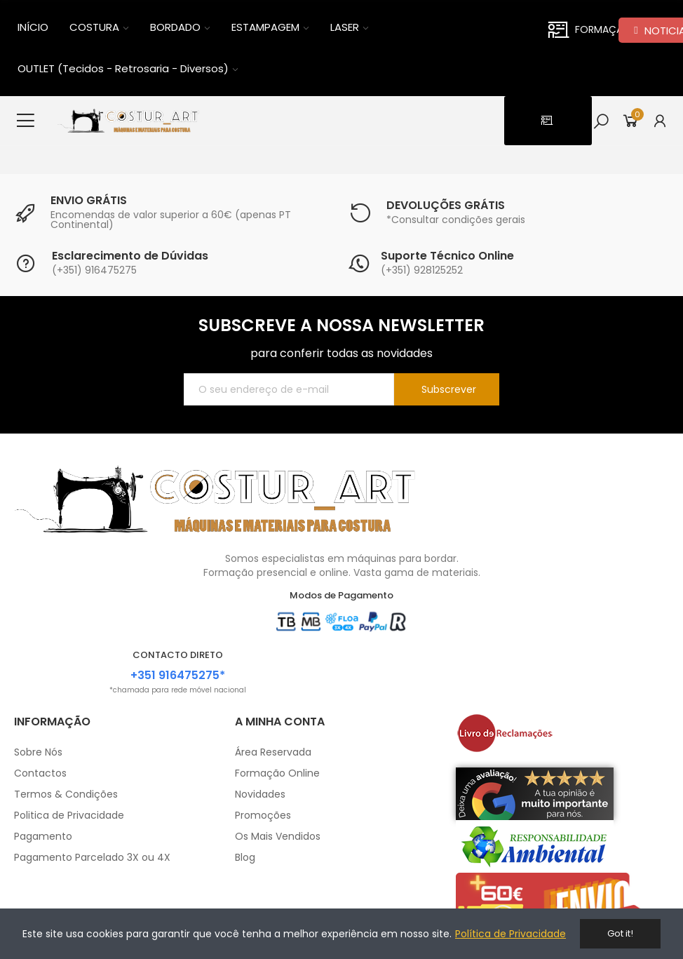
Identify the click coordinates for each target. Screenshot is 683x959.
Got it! (620, 933)
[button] (548, 120)
